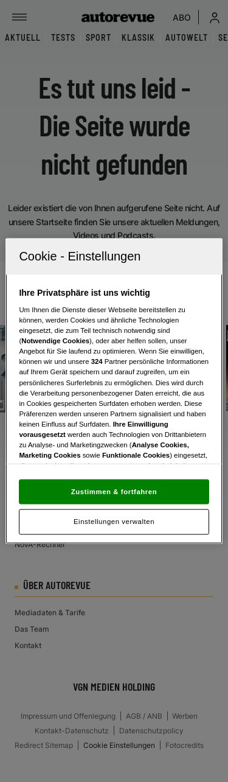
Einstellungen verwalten (114, 521)
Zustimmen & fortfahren (114, 491)
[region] (113, 391)
